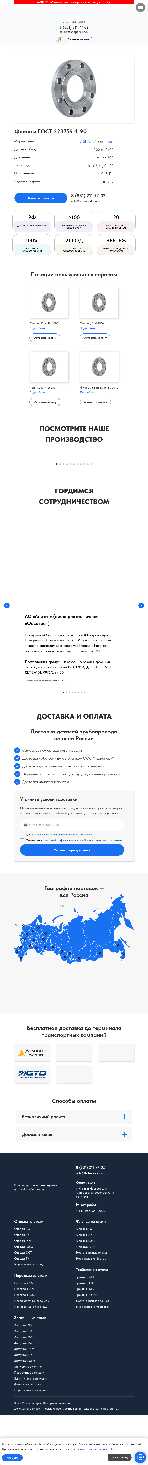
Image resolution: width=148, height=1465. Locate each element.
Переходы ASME (25, 1345)
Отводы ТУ (21, 1309)
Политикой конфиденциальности (62, 890)
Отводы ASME (24, 1297)
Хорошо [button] (12, 1457)
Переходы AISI (24, 1333)
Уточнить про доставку (72, 900)
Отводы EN (22, 1285)
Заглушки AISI (23, 1375)
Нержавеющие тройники (92, 1357)
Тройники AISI (85, 1327)
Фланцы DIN (84, 1285)
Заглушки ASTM (24, 1411)
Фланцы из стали (91, 1271)
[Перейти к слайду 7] (77, 514)
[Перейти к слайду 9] (84, 514)
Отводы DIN (22, 1291)
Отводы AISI (22, 1279)
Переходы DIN (24, 1339)
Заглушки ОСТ (24, 1393)
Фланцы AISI (84, 1279)
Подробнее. (37, 328)
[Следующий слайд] (140, 484)
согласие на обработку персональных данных (65, 884)
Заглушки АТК (23, 1405)
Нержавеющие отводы (29, 1314)
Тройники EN (84, 1333)
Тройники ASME (86, 1345)
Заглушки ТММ (24, 1399)
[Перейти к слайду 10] (88, 514)
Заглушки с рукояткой (28, 1417)
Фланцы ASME (85, 1291)
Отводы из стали (28, 1271)
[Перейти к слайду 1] (56, 514)
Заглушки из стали (30, 1368)
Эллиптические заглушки (30, 1429)
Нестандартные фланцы (92, 1303)
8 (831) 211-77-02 (74, 27)
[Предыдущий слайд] (8, 484)
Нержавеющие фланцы (91, 1309)
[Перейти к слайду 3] (63, 514)
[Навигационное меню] (140, 7)
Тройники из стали (92, 1319)
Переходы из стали (30, 1325)
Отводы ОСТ (23, 1303)
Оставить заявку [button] (44, 337)
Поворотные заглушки (29, 1423)
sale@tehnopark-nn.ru (74, 32)
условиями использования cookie (93, 1449)
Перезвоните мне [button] (78, 39)
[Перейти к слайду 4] (67, 514)
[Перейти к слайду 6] (74, 514)
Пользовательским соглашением (103, 890)
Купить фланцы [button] (41, 198)
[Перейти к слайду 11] (91, 514)
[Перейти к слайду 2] (60, 514)
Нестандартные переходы (31, 1351)
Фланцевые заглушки (28, 1434)
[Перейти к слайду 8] (81, 514)
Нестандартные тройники (93, 1351)
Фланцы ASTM (85, 1297)
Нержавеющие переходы (31, 1357)
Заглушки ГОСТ (24, 1381)
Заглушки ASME (24, 1387)
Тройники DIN (85, 1339)
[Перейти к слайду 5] (70, 514)
